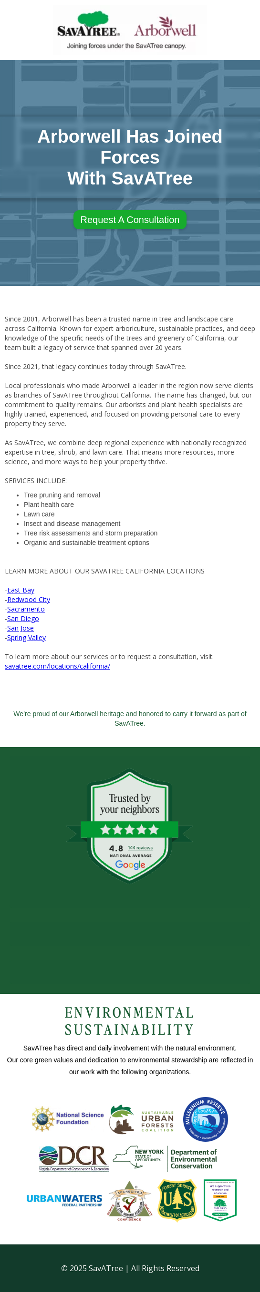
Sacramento (26, 608)
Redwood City (28, 599)
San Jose (20, 627)
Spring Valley (26, 637)
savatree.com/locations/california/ (57, 665)
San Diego (23, 618)
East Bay (20, 589)
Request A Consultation (130, 219)
